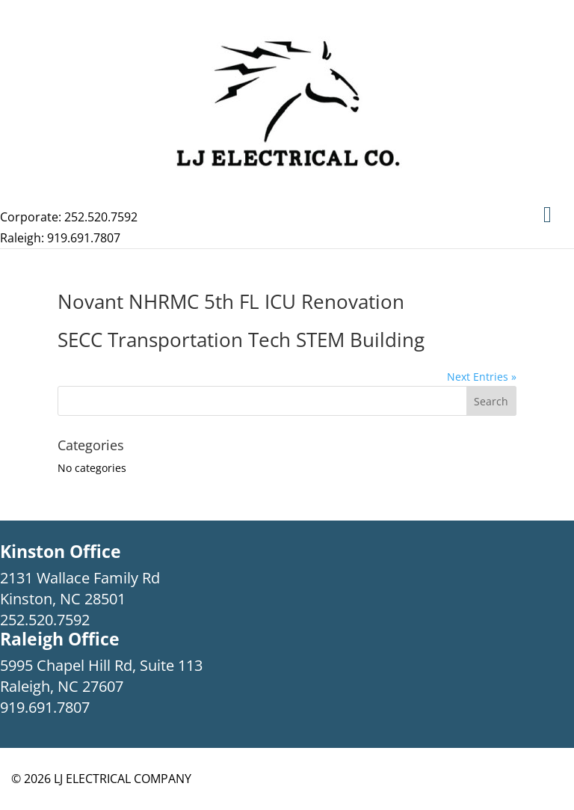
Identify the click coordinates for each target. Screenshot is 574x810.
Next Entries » (481, 376)
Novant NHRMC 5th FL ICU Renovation (231, 301)
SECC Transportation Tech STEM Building (241, 339)
